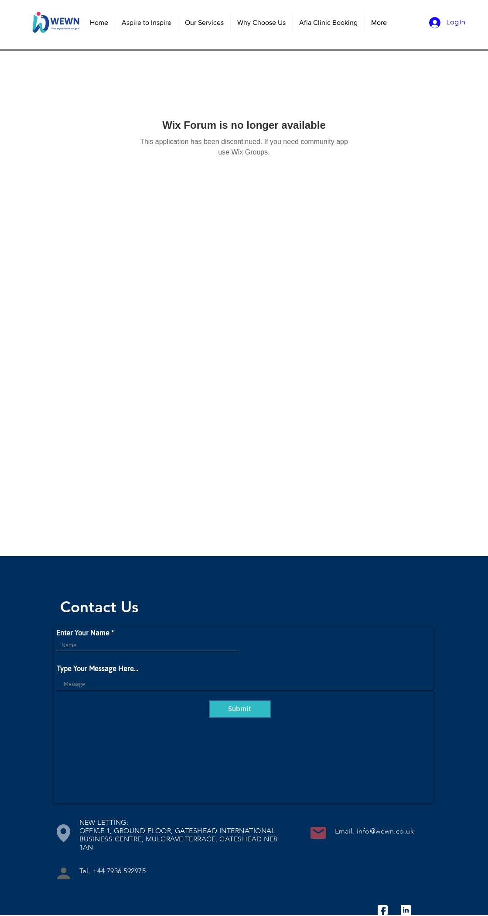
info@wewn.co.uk (385, 831)
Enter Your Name (82, 632)
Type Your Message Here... (97, 668)
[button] (204, 22)
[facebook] (383, 910)
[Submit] (240, 709)
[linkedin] (406, 910)
